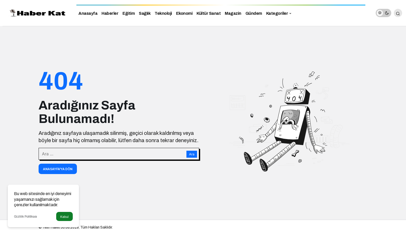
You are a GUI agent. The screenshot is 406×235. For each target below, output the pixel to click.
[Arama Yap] (398, 13)
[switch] (383, 13)
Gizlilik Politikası (25, 216)
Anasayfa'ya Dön (57, 169)
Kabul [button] (64, 217)
